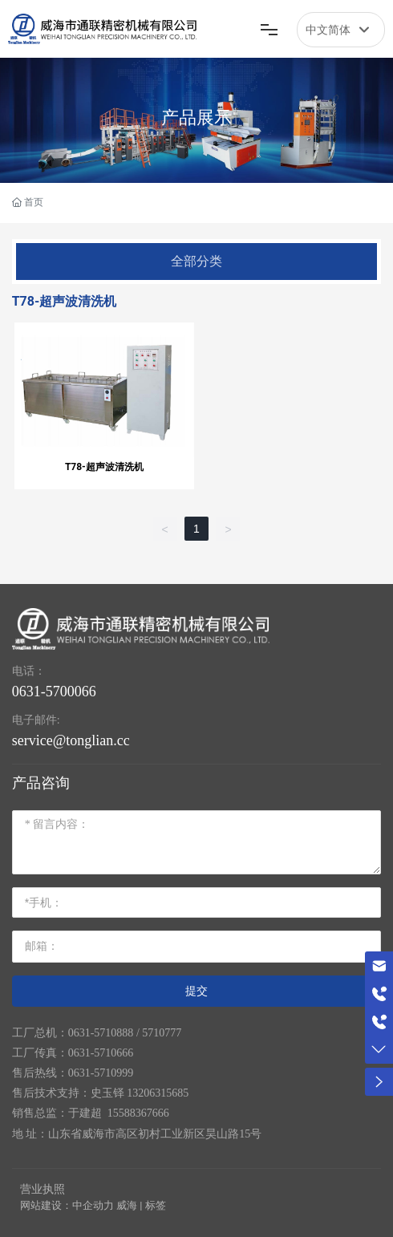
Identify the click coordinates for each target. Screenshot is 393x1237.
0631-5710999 (101, 1073)
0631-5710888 (101, 1033)
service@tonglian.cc (71, 740)
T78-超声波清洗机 (104, 466)
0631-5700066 (54, 691)
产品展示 (196, 117)
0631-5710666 (101, 1053)
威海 (126, 1205)
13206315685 (157, 1093)
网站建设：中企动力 (67, 1205)
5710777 (161, 1033)
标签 (155, 1205)
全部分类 (196, 261)
